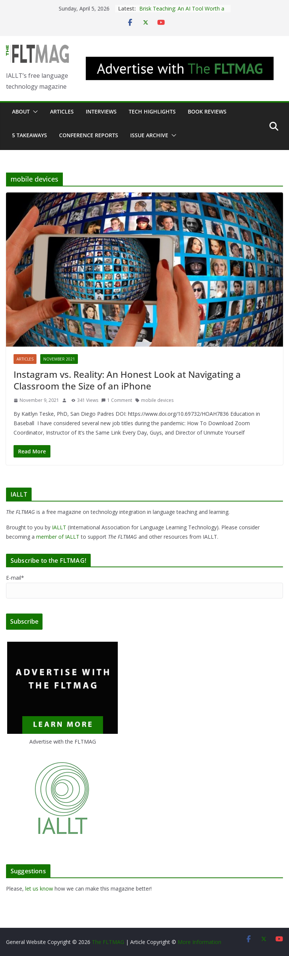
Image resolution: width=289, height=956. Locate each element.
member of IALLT (57, 536)
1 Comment (116, 400)
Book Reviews (207, 111)
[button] (34, 111)
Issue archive (149, 135)
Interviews (101, 111)
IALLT (59, 527)
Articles (62, 111)
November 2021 (59, 359)
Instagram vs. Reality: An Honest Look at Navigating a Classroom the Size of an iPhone (127, 380)
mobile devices (157, 400)
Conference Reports (88, 135)
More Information (199, 941)
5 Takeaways (29, 135)
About (21, 111)
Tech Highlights (152, 111)
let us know (39, 888)
